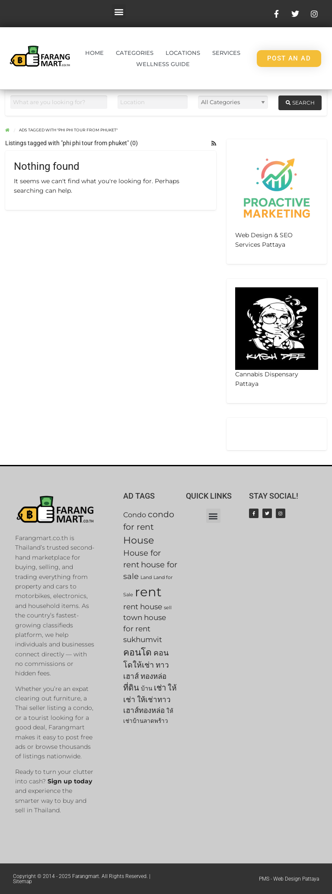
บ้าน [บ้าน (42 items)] (146, 688)
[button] (119, 11)
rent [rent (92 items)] (148, 591)
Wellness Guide (163, 63)
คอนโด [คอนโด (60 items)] (137, 652)
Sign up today (70, 781)
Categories (134, 52)
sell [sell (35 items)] (168, 608)
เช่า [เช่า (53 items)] (160, 688)
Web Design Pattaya (296, 879)
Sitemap (22, 881)
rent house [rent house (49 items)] (142, 606)
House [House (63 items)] (138, 540)
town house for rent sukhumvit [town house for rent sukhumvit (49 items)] (144, 628)
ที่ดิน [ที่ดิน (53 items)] (131, 688)
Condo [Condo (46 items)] (134, 515)
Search (300, 103)
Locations (183, 52)
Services (226, 52)
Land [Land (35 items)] (146, 577)
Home (94, 52)
